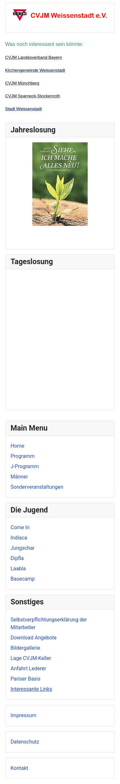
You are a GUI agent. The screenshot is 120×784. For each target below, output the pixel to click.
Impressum (23, 715)
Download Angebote (34, 638)
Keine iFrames (60, 338)
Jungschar (23, 548)
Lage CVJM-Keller (31, 658)
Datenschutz (25, 742)
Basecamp (23, 579)
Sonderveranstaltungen (37, 487)
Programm (23, 456)
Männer (19, 477)
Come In (20, 527)
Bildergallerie (25, 648)
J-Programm (25, 466)
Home (17, 446)
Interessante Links (31, 689)
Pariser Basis (25, 679)
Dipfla (17, 558)
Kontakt (19, 768)
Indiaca (19, 538)
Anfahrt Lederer (28, 668)
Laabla (18, 569)
